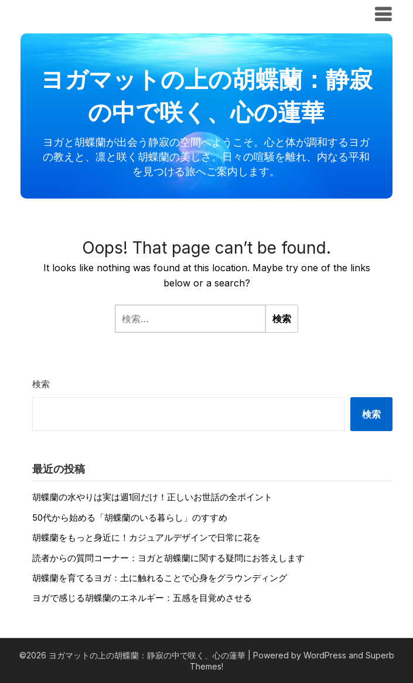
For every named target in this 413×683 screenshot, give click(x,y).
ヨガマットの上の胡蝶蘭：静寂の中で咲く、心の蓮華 (178, 13)
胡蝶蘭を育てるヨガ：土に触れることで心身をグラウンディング (159, 577)
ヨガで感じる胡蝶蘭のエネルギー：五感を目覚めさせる (142, 597)
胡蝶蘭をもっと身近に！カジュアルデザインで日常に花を (146, 537)
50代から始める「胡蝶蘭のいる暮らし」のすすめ (129, 517)
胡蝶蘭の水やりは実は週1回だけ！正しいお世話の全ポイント (152, 497)
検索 (41, 384)
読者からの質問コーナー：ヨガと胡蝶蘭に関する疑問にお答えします (168, 558)
